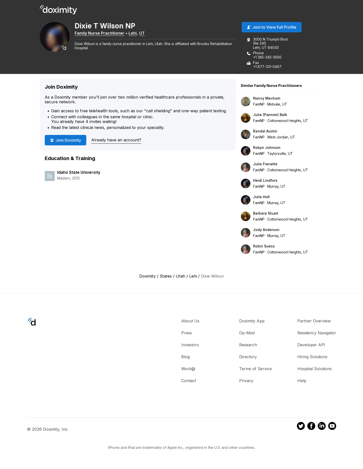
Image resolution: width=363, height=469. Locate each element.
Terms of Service (255, 368)
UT (142, 33)
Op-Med (247, 332)
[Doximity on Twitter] (301, 427)
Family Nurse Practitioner (99, 33)
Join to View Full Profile (271, 27)
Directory (248, 356)
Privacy (246, 380)
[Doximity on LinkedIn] (322, 427)
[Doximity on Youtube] (332, 427)
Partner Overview (314, 320)
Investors (190, 344)
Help (301, 380)
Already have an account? (116, 139)
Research (248, 344)
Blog (185, 356)
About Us (190, 320)
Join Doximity (65, 140)
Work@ (188, 368)
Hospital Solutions (314, 368)
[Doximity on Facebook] (311, 427)
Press (186, 332)
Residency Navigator (316, 332)
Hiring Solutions (312, 356)
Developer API (311, 344)
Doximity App (252, 320)
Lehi (133, 33)
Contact (188, 380)
